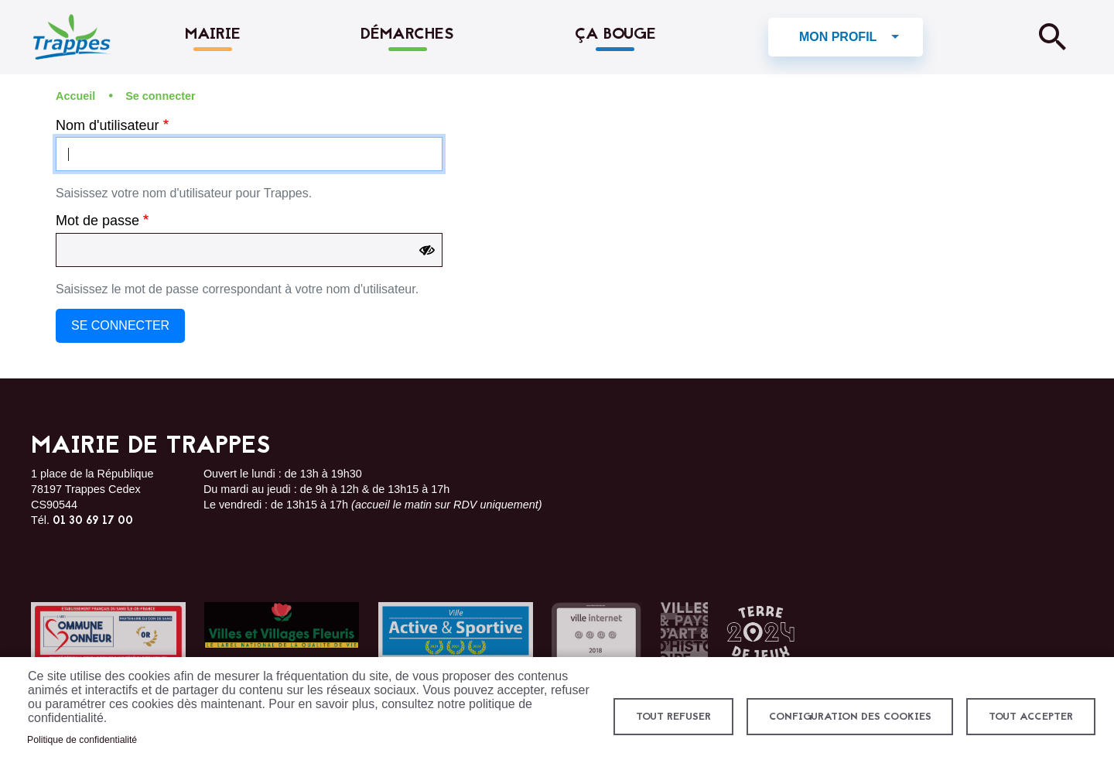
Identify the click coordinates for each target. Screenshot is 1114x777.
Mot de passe (97, 221)
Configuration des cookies (848, 717)
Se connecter (160, 96)
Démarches (407, 34)
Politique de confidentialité (82, 739)
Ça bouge (615, 34)
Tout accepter (1030, 717)
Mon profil (838, 36)
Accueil (75, 96)
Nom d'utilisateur (107, 125)
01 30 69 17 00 (93, 521)
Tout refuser (671, 717)
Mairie (213, 34)
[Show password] (427, 251)
